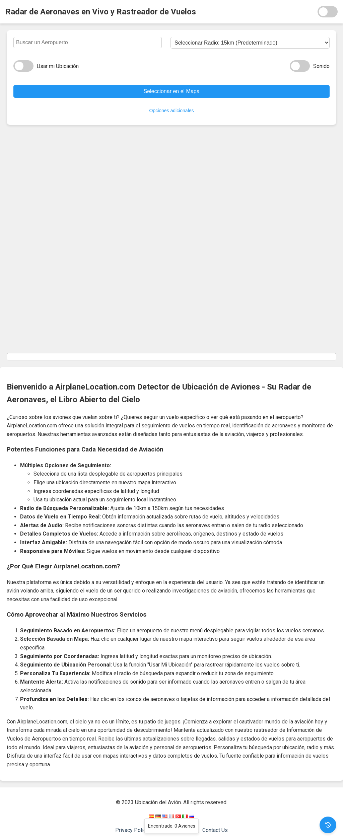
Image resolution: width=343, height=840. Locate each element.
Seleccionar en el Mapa (171, 91)
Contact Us (215, 830)
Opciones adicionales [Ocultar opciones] (171, 110)
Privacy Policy (132, 830)
